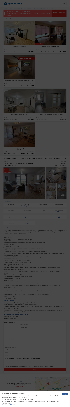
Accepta (65, 394)
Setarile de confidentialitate (9, 405)
